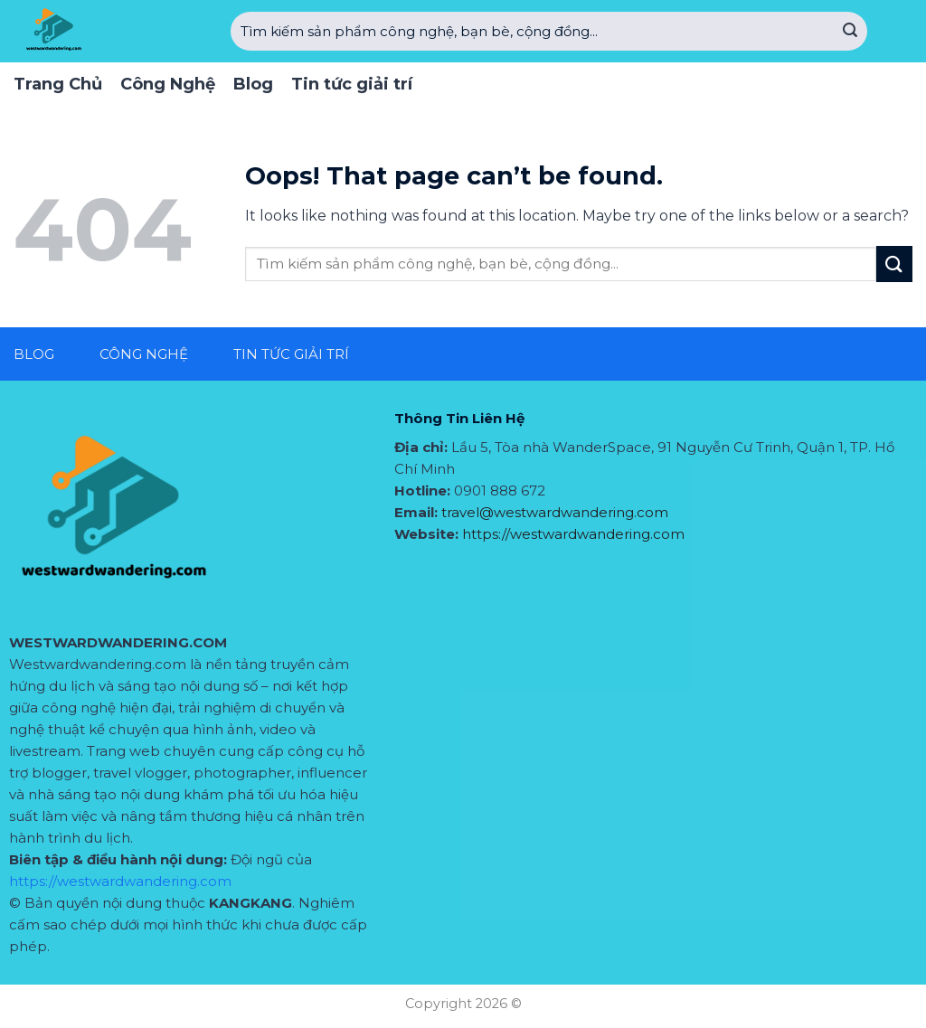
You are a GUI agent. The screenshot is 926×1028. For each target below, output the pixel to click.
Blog (253, 84)
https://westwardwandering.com (120, 881)
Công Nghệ (167, 84)
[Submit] (850, 31)
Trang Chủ (58, 84)
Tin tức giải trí (351, 84)
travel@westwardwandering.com (554, 512)
